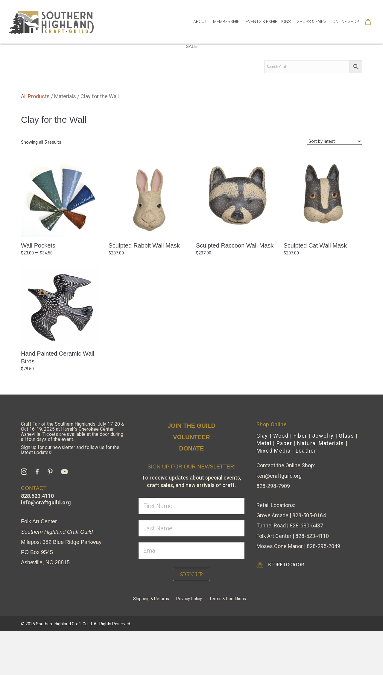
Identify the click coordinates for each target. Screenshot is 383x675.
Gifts (120, 75)
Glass (346, 480)
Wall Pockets (38, 289)
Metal (264, 487)
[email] (191, 594)
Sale (191, 90)
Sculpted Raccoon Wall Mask (234, 289)
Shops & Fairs (311, 21)
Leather (306, 495)
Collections (305, 75)
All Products (35, 140)
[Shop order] (334, 185)
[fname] (191, 550)
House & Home (151, 75)
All (70, 75)
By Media (93, 75)
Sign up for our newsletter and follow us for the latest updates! (70, 494)
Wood (280, 480)
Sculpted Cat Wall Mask (315, 289)
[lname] (191, 572)
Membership (226, 21)
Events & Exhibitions (268, 21)
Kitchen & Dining (196, 75)
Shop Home (45, 75)
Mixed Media (273, 495)
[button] (191, 618)
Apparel (233, 75)
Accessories (266, 75)
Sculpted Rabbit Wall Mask (144, 289)
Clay (262, 480)
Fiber (300, 480)
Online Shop (345, 21)
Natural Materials (320, 487)
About (200, 21)
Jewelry (323, 480)
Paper (284, 487)
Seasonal (339, 75)
